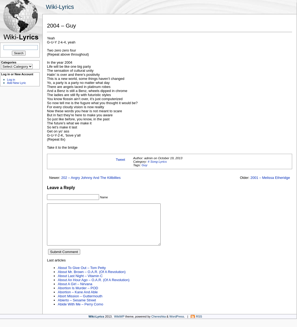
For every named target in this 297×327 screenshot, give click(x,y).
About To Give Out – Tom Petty (82, 276)
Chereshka (158, 324)
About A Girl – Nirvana (75, 292)
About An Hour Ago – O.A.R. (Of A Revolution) (94, 288)
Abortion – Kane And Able (78, 300)
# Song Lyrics (157, 161)
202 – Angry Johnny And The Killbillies (91, 178)
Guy (144, 165)
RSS (199, 324)
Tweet (120, 160)
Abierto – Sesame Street (77, 308)
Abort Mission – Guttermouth (80, 304)
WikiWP (119, 324)
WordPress (176, 324)
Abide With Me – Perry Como (80, 312)
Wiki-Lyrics (60, 7)
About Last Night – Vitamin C (80, 284)
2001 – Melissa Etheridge (270, 178)
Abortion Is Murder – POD (78, 296)
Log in (11, 79)
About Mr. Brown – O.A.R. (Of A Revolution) (92, 280)
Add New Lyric (16, 82)
